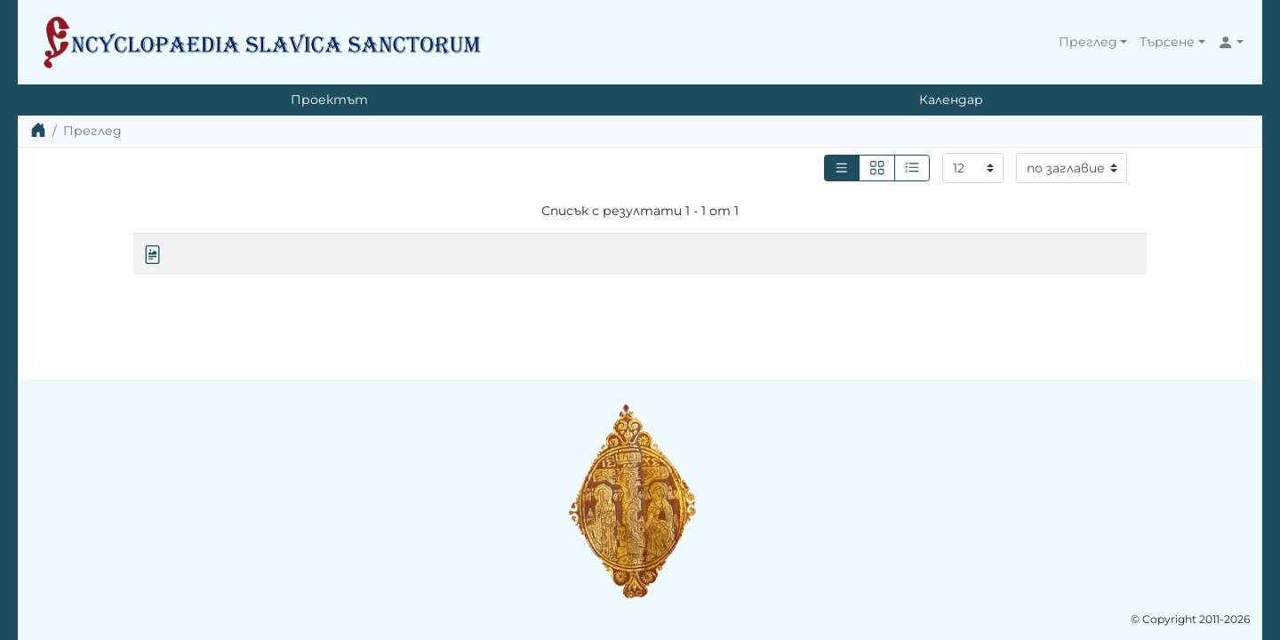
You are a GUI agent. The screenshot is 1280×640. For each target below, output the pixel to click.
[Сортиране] (1071, 168)
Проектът (329, 100)
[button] (1093, 42)
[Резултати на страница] (973, 168)
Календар (951, 100)
